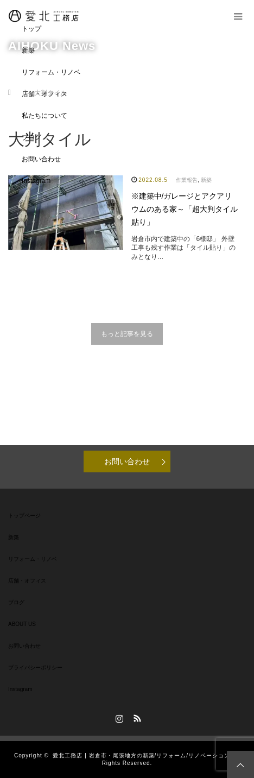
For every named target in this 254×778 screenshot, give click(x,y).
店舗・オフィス (44, 94)
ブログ (31, 137)
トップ (31, 29)
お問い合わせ (41, 159)
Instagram (36, 181)
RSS (136, 717)
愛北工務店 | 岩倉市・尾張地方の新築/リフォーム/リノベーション (141, 755)
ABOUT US (22, 624)
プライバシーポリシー (35, 668)
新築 (28, 50)
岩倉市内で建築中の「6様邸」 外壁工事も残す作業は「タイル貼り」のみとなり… (183, 248)
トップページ (24, 515)
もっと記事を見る (127, 334)
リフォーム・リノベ (51, 72)
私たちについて (44, 115)
